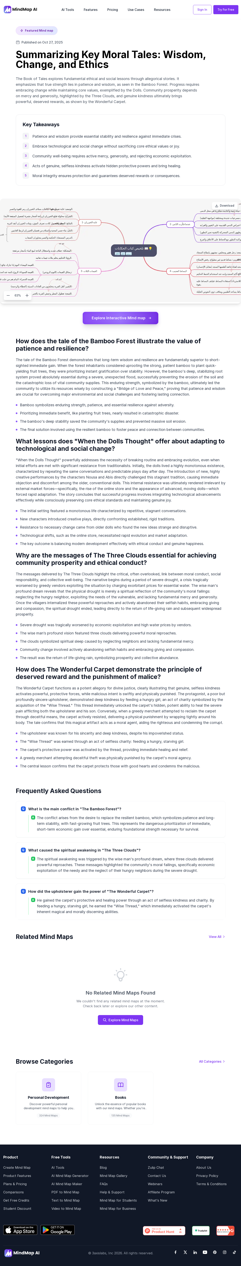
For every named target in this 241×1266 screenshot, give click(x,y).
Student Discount (17, 1209)
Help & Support (112, 1192)
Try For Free (225, 9)
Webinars (155, 1184)
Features (90, 10)
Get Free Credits (16, 1200)
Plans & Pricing (15, 1184)
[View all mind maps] (217, 936)
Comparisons (13, 1192)
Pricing (112, 10)
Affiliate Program (161, 1192)
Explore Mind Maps (120, 1020)
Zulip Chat (156, 1168)
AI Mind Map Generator (70, 1176)
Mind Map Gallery (113, 1176)
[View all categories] (212, 1061)
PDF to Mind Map (65, 1192)
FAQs (104, 1184)
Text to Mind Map (65, 1200)
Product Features (17, 1176)
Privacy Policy (207, 1176)
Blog (103, 1168)
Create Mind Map (17, 1168)
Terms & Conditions (211, 1184)
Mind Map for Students (118, 1200)
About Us (203, 1168)
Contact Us (157, 1176)
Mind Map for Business (118, 1209)
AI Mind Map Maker (66, 1184)
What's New (157, 1200)
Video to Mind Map (66, 1209)
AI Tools (57, 1168)
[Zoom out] (8, 295)
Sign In (202, 9)
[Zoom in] (27, 295)
